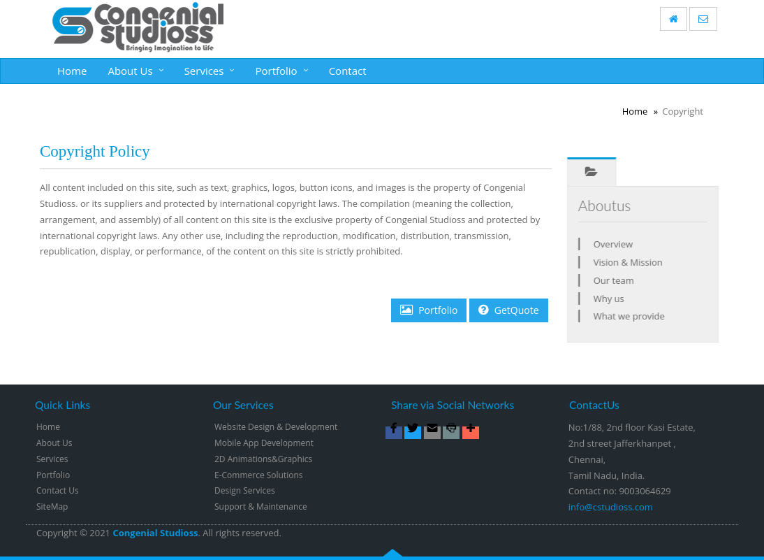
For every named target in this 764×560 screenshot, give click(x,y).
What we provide (633, 316)
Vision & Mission (632, 262)
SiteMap (52, 506)
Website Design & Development (275, 427)
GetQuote (508, 310)
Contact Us (57, 490)
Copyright (57, 532)
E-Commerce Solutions (258, 475)
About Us (130, 71)
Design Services (244, 490)
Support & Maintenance (260, 506)
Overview (617, 244)
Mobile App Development (264, 443)
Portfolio (276, 71)
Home (72, 71)
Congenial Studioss (155, 532)
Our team (618, 280)
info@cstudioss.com (610, 507)
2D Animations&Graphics (263, 459)
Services (204, 71)
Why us (613, 298)
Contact (348, 71)
